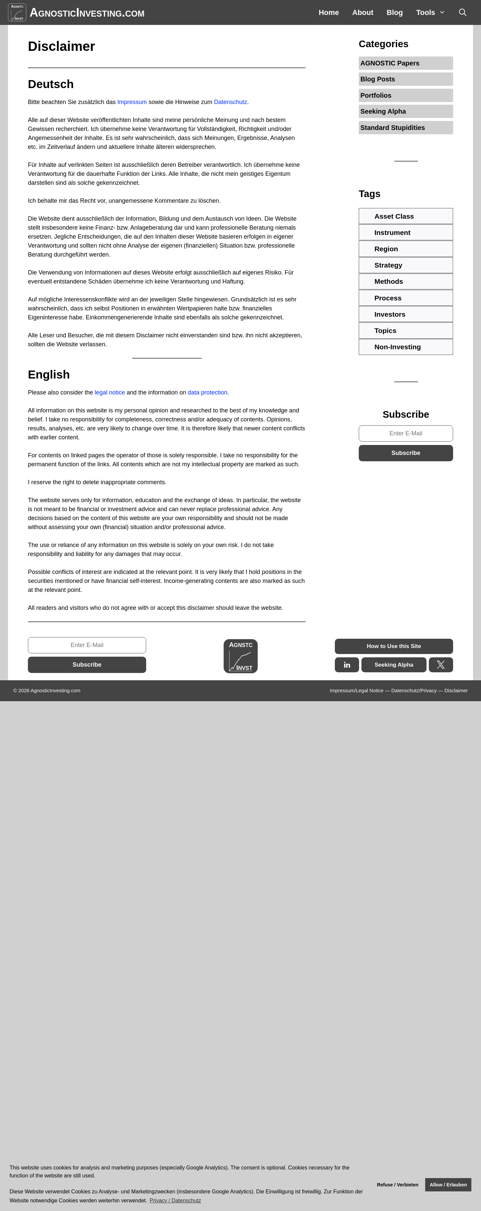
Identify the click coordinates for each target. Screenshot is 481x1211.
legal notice (110, 392)
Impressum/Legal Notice (357, 690)
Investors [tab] (384, 314)
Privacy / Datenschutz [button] (175, 1200)
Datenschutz (230, 102)
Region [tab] (380, 249)
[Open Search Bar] (462, 12)
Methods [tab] (383, 281)
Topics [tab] (380, 330)
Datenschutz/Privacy (414, 690)
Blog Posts (377, 79)
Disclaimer (456, 690)
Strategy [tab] (383, 265)
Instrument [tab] (387, 232)
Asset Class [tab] (388, 216)
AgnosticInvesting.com (87, 12)
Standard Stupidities (392, 127)
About (363, 12)
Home (329, 12)
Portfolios (375, 95)
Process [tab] (382, 298)
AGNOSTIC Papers (390, 63)
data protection (207, 392)
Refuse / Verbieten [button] (398, 1184)
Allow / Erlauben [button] (448, 1184)
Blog (395, 12)
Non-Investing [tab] (392, 347)
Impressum (132, 102)
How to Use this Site (394, 646)
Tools (434, 12)
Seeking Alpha (383, 111)
